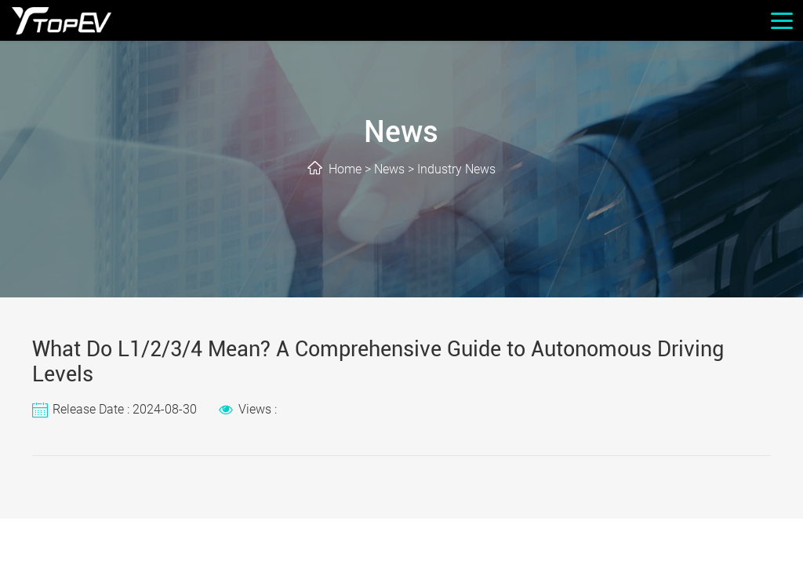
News (389, 169)
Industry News (456, 169)
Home (345, 169)
